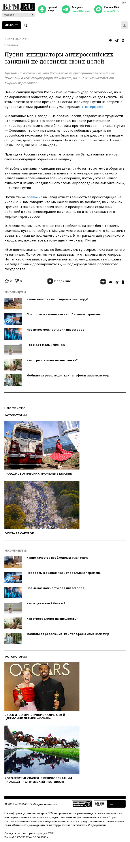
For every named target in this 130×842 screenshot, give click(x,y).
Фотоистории (15, 415)
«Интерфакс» (93, 106)
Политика (11, 45)
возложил (35, 197)
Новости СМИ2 (14, 408)
